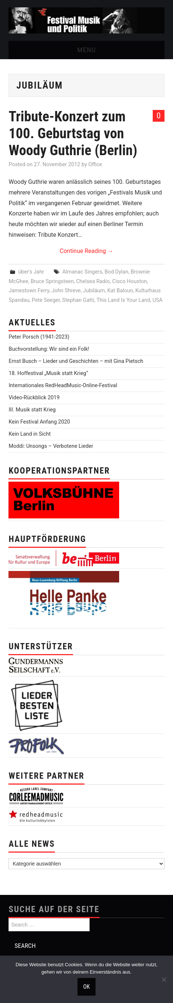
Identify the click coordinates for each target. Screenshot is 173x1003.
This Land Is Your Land (123, 300)
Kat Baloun (120, 291)
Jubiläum (94, 291)
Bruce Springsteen (52, 281)
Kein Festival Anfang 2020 (39, 422)
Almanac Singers (82, 272)
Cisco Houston (129, 281)
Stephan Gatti (78, 300)
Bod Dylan (116, 272)
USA (157, 300)
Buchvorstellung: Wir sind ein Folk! (48, 349)
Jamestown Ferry (28, 291)
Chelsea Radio (93, 281)
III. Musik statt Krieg (31, 410)
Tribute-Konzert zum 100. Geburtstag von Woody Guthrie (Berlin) (72, 133)
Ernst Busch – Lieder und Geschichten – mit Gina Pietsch (75, 361)
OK (86, 987)
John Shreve (66, 291)
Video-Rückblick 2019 (33, 398)
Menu (86, 50)
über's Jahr (31, 272)
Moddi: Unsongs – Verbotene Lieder (50, 446)
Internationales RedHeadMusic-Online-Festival (62, 385)
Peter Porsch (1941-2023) (38, 337)
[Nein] (163, 979)
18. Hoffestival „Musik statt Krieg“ (48, 373)
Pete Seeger (46, 300)
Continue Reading (86, 250)
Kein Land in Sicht (29, 434)
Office (95, 164)
